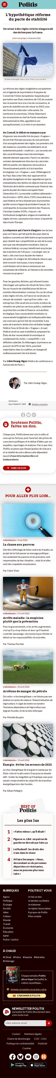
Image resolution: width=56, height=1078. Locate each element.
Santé (6, 935)
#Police (17, 957)
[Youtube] (28, 1057)
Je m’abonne (34, 904)
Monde (6, 920)
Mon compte (34, 916)
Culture (7, 916)
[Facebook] (12, 1057)
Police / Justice (10, 939)
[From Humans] (44, 1057)
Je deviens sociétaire (38, 900)
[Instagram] (36, 1057)
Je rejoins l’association (39, 908)
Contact (16, 1033)
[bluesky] (20, 1057)
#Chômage (8, 961)
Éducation (8, 931)
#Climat (7, 957)
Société (7, 908)
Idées (6, 912)
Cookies (27, 1048)
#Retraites (39, 957)
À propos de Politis (37, 912)
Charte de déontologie (18, 1038)
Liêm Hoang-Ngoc (19, 38)
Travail (6, 923)
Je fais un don (35, 896)
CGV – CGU (40, 1038)
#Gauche (27, 957)
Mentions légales (33, 1033)
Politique (7, 900)
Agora (6, 896)
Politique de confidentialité (20, 1043)
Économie (8, 927)
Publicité (42, 1043)
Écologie (7, 904)
